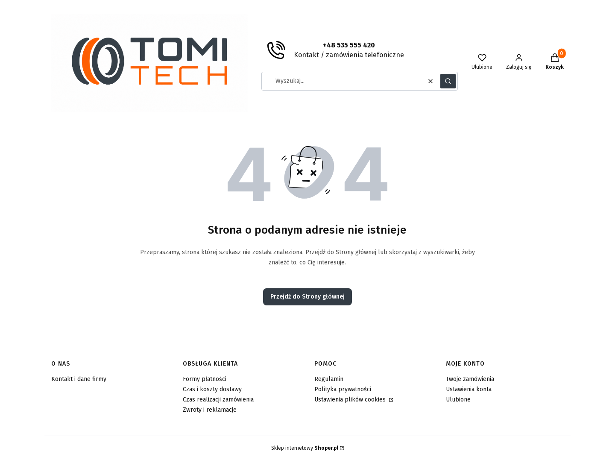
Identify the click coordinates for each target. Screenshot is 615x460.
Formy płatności (204, 379)
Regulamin (328, 379)
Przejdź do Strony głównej (307, 296)
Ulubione (458, 399)
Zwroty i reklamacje (210, 409)
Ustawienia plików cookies (350, 399)
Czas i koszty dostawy (212, 389)
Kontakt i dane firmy (78, 379)
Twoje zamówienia (470, 379)
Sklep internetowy (304, 448)
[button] (448, 81)
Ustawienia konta (469, 389)
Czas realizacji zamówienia (218, 399)
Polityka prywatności (342, 389)
